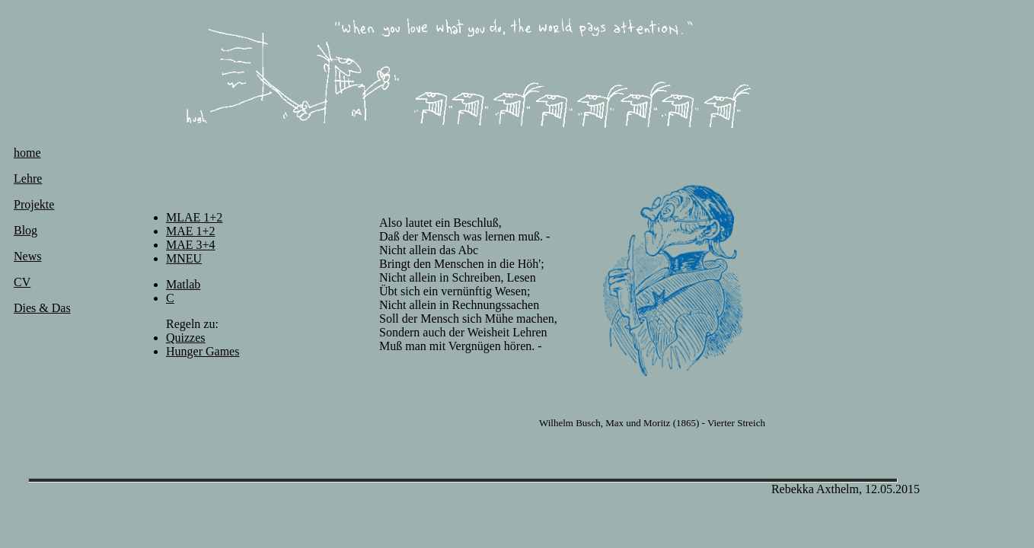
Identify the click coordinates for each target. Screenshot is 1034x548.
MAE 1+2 (190, 231)
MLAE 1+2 (194, 217)
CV (22, 282)
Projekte (34, 204)
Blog (25, 230)
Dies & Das (42, 307)
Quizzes (186, 337)
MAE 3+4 (190, 244)
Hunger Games (202, 351)
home (27, 152)
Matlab (183, 284)
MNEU (184, 258)
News (27, 256)
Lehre (28, 178)
